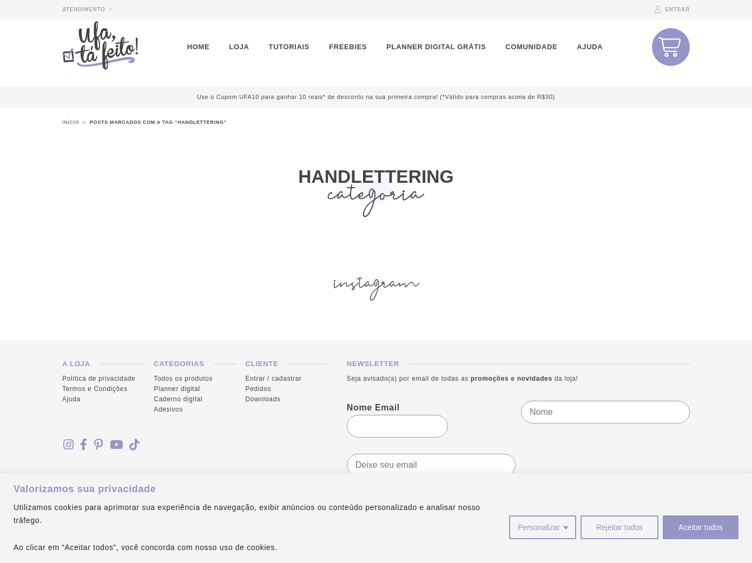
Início (70, 122)
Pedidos (259, 389)
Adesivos (168, 410)
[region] (376, 518)
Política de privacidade (98, 378)
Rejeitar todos (619, 527)
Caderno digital (178, 399)
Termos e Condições (95, 389)
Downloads (263, 399)
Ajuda (71, 399)
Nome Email (373, 408)
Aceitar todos (700, 527)
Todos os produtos (183, 378)
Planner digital (177, 389)
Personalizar (539, 527)
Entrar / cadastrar (274, 378)
